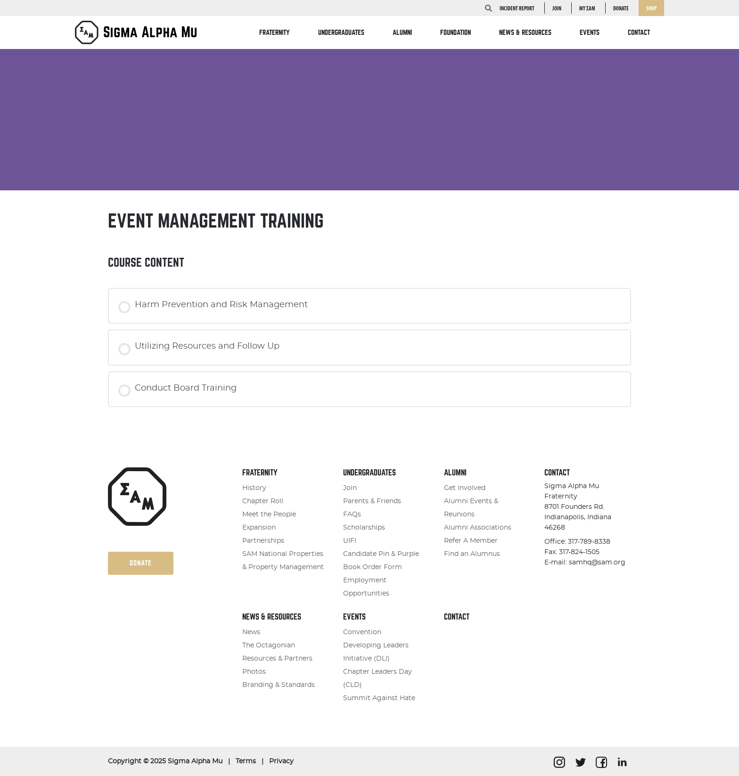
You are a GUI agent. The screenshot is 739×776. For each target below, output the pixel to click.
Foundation (455, 32)
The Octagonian (268, 645)
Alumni (455, 473)
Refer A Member (471, 541)
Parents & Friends (372, 501)
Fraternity (260, 473)
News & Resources (271, 617)
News (251, 632)
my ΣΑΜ (587, 9)
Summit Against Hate (379, 698)
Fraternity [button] (274, 32)
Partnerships (263, 541)
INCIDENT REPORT (517, 9)
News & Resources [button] (525, 32)
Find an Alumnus (472, 554)
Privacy (281, 761)
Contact (639, 32)
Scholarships (364, 527)
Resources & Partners (277, 658)
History (254, 488)
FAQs (352, 514)
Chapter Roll (262, 501)
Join (556, 9)
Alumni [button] (402, 32)
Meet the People (269, 514)
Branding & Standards (278, 685)
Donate (621, 9)
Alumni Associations (477, 527)
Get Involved (464, 488)
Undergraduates (369, 473)
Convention (362, 632)
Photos (254, 672)
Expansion (259, 527)
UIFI (349, 541)
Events (354, 617)
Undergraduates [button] (341, 32)
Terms (246, 761)
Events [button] (589, 32)
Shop (651, 9)
